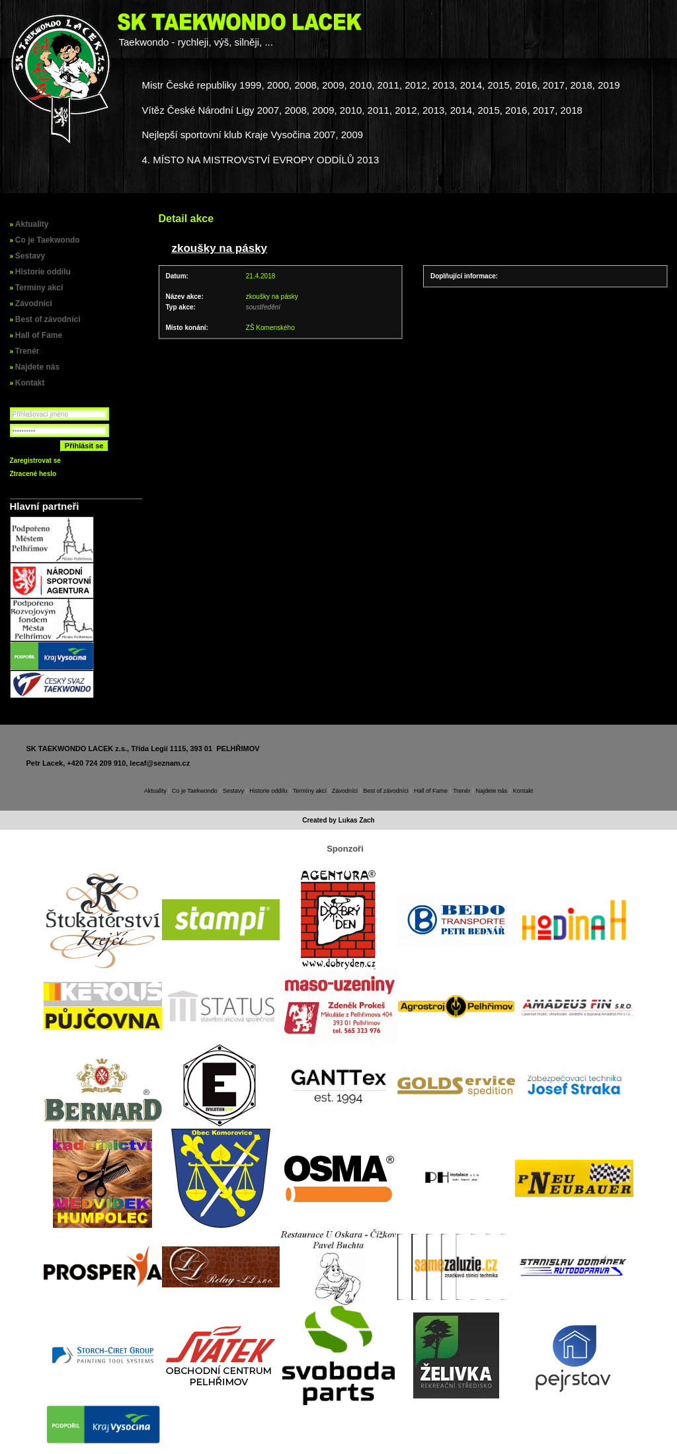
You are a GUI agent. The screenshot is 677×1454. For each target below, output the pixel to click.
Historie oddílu (43, 271)
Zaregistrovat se (35, 460)
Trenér (27, 351)
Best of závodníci (48, 319)
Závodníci (33, 303)
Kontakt (30, 382)
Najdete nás (37, 367)
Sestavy (30, 256)
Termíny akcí (39, 287)
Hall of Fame (38, 335)
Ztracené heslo (33, 473)
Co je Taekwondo (47, 240)
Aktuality (32, 224)
